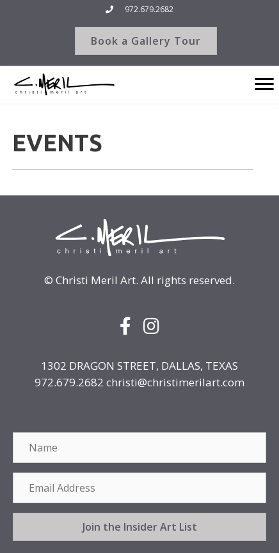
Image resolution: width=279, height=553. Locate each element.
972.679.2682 (149, 9)
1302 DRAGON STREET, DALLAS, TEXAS (139, 365)
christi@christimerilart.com (175, 382)
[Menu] (264, 84)
